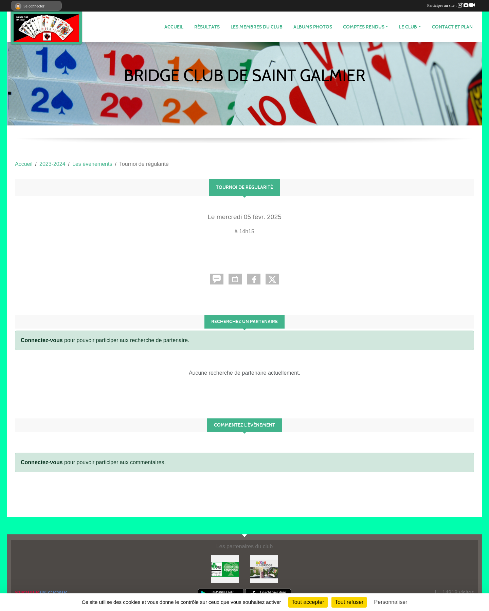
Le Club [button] (408, 27)
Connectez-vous (42, 340)
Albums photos (312, 27)
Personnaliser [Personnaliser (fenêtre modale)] (391, 602)
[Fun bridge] (264, 569)
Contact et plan (452, 27)
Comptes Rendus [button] (363, 27)
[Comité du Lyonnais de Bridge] (225, 569)
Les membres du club (257, 27)
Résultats (207, 27)
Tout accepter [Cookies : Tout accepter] (308, 602)
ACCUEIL (173, 27)
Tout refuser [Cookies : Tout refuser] (349, 602)
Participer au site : (451, 5)
